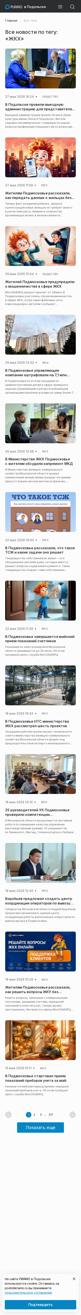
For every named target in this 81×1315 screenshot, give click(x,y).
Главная (11, 20)
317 (51, 1114)
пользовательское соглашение (28, 1292)
